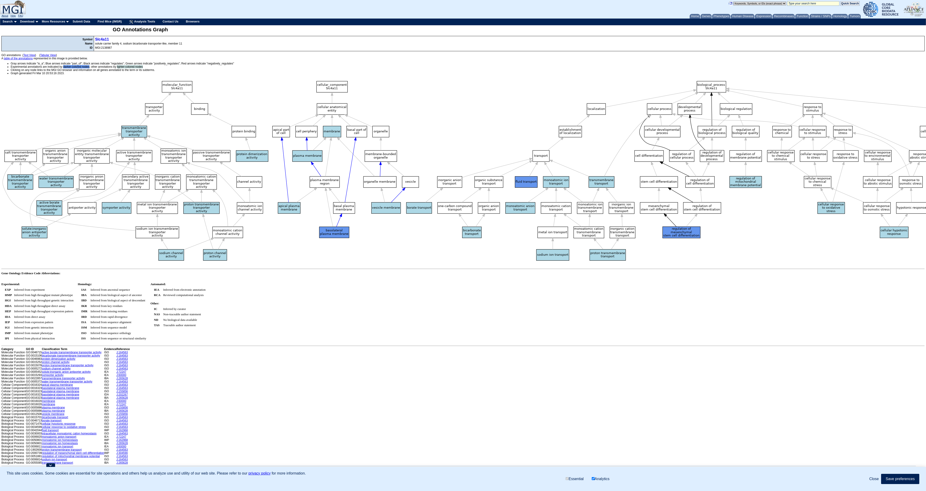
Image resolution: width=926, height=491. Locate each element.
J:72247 (121, 371)
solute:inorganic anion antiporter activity (66, 371)
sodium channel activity (56, 368)
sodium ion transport (54, 459)
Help (13, 15)
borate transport (52, 420)
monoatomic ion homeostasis (60, 440)
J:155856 (122, 391)
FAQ (20, 15)
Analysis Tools (142, 22)
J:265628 (122, 378)
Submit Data (81, 21)
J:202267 (122, 394)
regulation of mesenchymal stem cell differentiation (73, 453)
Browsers (193, 21)
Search (8, 21)
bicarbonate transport (55, 417)
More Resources (53, 21)
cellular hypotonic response (58, 423)
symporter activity (52, 375)
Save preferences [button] (900, 479)
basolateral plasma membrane (60, 388)
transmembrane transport (57, 462)
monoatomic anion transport (59, 436)
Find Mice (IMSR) (109, 21)
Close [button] (874, 479)
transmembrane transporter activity (63, 378)
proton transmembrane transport (62, 449)
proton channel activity (55, 362)
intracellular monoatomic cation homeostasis (69, 433)
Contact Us (170, 21)
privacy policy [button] (259, 473)
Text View (29, 55)
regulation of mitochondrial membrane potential (71, 456)
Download (27, 21)
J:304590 (122, 453)
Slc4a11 (102, 39)
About (5, 15)
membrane (48, 401)
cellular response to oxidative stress (64, 427)
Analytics (601, 479)
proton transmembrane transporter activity (68, 365)
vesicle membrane (53, 414)
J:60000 (121, 375)
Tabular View (48, 55)
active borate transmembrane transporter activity (71, 352)
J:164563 (122, 352)
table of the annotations (18, 58)
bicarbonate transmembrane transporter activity (71, 355)
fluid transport (50, 430)
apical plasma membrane (57, 384)
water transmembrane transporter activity (67, 381)
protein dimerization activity (58, 358)
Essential (575, 479)
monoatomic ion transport (57, 446)
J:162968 (122, 430)
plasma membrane (53, 407)
